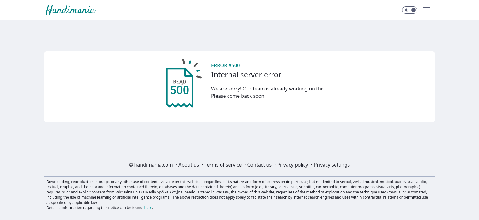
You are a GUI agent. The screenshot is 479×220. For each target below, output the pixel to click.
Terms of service (223, 164)
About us (188, 164)
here (148, 207)
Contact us (259, 164)
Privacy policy (292, 164)
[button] (427, 10)
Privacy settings (332, 164)
